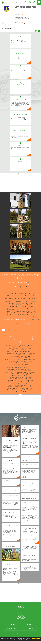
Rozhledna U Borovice (27, 382)
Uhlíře (28, 313)
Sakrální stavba (25, 342)
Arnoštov (8, 292)
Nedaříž (26, 305)
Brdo (6, 293)
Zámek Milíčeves (28, 390)
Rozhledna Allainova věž (28, 359)
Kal (30, 300)
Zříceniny (20, 336)
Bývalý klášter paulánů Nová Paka (26, 345)
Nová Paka (31, 305)
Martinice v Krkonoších (12, 305)
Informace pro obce (12, 628)
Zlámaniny (31, 316)
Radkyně (21, 308)
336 (23, 22)
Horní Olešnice (9, 300)
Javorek (21, 300)
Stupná (30, 311)
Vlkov (26, 314)
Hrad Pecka (28, 348)
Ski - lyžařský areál (34, 330)
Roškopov (26, 308)
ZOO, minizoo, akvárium (11, 330)
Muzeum (36, 339)
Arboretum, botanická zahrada (30, 333)
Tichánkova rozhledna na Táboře (20, 358)
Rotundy (37, 336)
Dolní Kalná (11, 297)
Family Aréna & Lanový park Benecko (20, 371)
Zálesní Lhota (10, 316)
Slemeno (18, 309)
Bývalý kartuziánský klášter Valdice (20, 363)
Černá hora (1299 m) (20, 391)
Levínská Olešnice (25, 6)
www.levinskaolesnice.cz (26, 25)
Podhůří (26, 306)
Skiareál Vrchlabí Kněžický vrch (13, 359)
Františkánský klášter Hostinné (24, 361)
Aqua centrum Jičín (29, 372)
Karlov (34, 300)
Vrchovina (31, 314)
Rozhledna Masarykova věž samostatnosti (20, 383)
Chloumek (8, 295)
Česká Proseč (31, 293)
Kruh (22, 301)
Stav (35, 309)
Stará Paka (30, 309)
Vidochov (16, 314)
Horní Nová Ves (31, 298)
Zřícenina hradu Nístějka (27, 380)
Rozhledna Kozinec (11, 345)
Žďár (14, 28)
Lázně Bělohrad (32, 353)
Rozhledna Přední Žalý (14, 369)
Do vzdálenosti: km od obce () (16, 319)
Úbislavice (22, 313)
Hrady (9, 336)
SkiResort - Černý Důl (25, 377)
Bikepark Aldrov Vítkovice (15, 379)
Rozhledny (4, 336)
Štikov (13, 311)
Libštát (31, 303)
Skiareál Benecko (28, 367)
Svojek (34, 311)
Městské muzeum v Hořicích (15, 387)
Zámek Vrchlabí (29, 355)
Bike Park (23, 339)
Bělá (13, 292)
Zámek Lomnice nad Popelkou (16, 355)
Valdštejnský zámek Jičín (15, 375)
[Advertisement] (20, 182)
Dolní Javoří (31, 295)
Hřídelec (16, 300)
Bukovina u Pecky (22, 293)
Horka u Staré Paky (27, 297)
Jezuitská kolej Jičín (14, 377)
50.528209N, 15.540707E (26, 15)
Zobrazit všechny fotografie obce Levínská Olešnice (20, 270)
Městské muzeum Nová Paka (16, 348)
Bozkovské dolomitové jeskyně (15, 390)
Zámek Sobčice (27, 379)
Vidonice (22, 314)
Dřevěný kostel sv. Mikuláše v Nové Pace (20, 347)
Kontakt (29, 633)
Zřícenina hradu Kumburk (14, 351)
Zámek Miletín (27, 375)
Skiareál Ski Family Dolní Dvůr (25, 374)
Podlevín (31, 306)
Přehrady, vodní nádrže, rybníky (15, 333)
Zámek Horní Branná (27, 351)
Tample (13, 313)
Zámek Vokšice (28, 387)
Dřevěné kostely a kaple (29, 336)
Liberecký (23, 11)
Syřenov (8, 313)
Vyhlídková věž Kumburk (26, 350)
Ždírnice (25, 316)
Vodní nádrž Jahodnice (13, 350)
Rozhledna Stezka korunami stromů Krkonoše (20, 388)
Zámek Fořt (12, 361)
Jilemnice (23, 14)
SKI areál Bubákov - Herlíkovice (15, 367)
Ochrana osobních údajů (12, 633)
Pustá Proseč (14, 308)
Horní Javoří (16, 298)
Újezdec (33, 313)
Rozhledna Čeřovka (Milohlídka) (14, 372)
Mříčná (21, 305)
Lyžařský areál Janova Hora (16, 385)
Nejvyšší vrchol (16, 339)
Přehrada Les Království (14, 382)
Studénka (24, 311)
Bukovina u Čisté (13, 293)
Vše (3, 330)
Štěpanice (8, 311)
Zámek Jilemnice (9, 353)
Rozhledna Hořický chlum (13, 380)
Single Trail (29, 339)
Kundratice (22, 303)
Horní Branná (8, 298)
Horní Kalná (23, 298)
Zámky (14, 336)
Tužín (17, 313)
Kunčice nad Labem (13, 303)
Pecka (21, 306)
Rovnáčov (32, 308)
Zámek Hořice (27, 385)
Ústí (7, 314)
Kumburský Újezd (29, 301)
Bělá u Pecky (18, 292)
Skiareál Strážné (12, 374)
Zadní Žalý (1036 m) (26, 369)
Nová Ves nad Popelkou (12, 306)
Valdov (11, 314)
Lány (27, 303)
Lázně (10, 339)
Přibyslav (7, 308)
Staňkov (24, 309)
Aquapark (21, 330)
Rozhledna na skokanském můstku (20, 366)
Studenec (18, 311)
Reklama (29, 624)
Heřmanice (18, 297)
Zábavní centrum (16, 342)
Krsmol (18, 301)
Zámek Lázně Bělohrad (21, 353)
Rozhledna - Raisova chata (20, 364)
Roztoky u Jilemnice (10, 309)
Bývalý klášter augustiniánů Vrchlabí (20, 356)
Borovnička (31, 292)
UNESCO (26, 330)
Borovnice (25, 292)
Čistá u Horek (15, 295)
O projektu (12, 624)
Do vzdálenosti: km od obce (16, 282)
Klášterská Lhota (10, 301)
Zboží (16, 316)
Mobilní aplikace (29, 628)
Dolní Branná (23, 295)
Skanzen (5, 333)
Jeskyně (4, 339)
